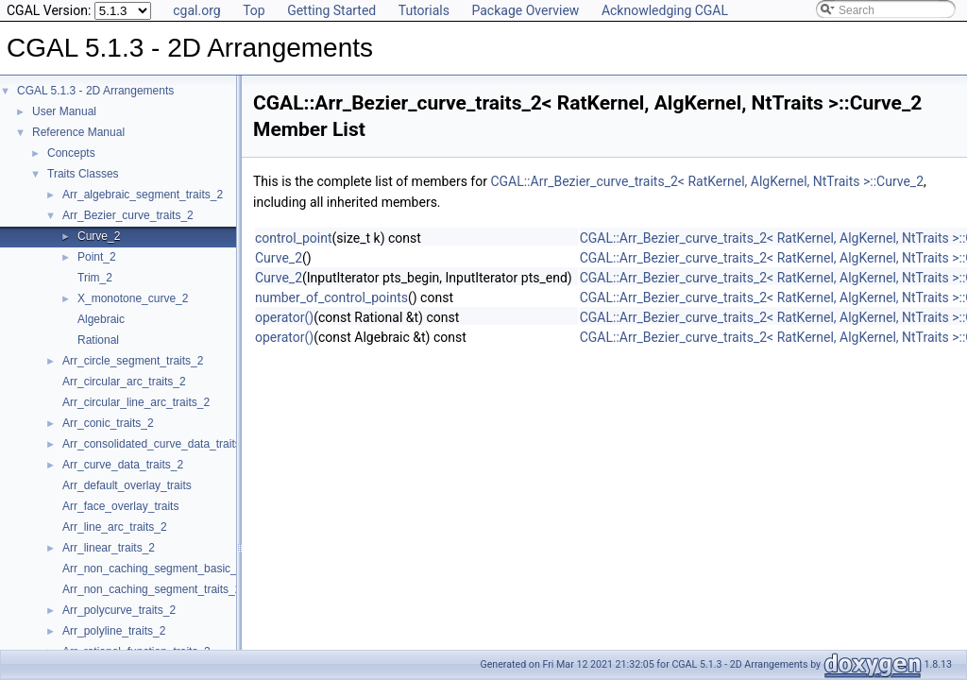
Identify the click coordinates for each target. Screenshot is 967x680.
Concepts (71, 153)
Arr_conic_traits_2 (108, 423)
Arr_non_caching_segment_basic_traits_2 (168, 568)
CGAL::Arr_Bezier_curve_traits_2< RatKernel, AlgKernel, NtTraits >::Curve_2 (707, 181)
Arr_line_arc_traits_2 (114, 527)
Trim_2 (94, 277)
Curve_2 (98, 236)
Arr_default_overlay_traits (127, 485)
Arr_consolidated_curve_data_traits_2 (157, 443)
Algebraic (101, 319)
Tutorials (424, 10)
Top (254, 10)
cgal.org (196, 10)
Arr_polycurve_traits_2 (119, 610)
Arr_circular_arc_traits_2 (124, 381)
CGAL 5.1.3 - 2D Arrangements (95, 90)
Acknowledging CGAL (665, 10)
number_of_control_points (331, 297)
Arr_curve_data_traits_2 (122, 464)
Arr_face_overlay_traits (120, 506)
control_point (293, 238)
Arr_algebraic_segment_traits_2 (142, 194)
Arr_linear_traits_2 (108, 547)
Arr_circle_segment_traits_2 (132, 360)
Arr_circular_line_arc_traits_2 (136, 402)
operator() (284, 317)
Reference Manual (78, 132)
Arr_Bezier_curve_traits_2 (128, 215)
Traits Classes (83, 173)
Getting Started (331, 10)
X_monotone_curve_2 (132, 298)
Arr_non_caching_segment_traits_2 (151, 589)
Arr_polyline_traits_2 (113, 631)
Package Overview (525, 10)
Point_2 (96, 257)
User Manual (64, 111)
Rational (98, 340)
